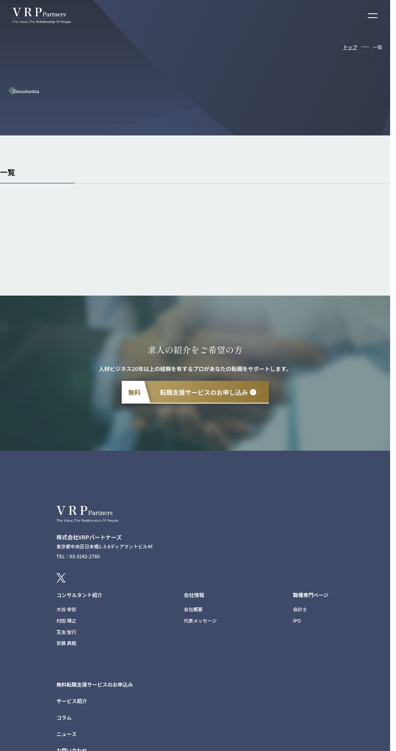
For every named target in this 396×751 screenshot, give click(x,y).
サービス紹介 (72, 701)
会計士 (300, 609)
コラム (64, 717)
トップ (350, 47)
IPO (297, 620)
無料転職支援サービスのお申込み (95, 684)
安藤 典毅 (67, 643)
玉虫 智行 (67, 632)
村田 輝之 (67, 620)
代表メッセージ (200, 620)
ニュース (67, 734)
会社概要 (193, 609)
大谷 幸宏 (67, 609)
